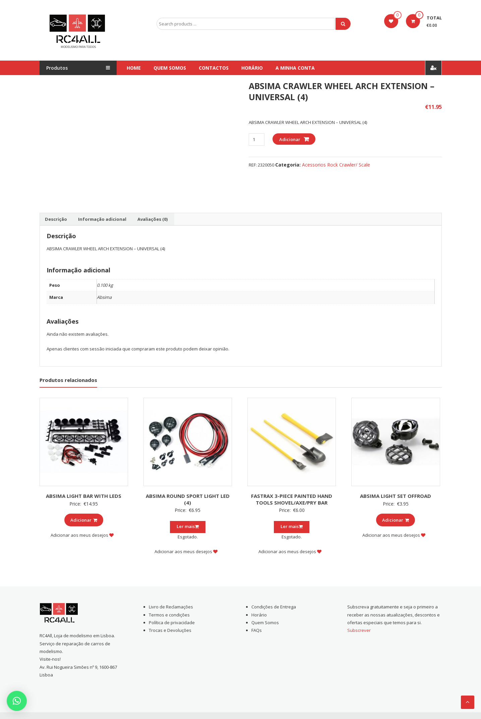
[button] (17, 701)
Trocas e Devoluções (170, 630)
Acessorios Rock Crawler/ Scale (336, 164)
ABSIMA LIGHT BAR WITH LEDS (83, 496)
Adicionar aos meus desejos (82, 535)
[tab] (56, 219)
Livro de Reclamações (171, 607)
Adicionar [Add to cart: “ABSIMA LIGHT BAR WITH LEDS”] (83, 520)
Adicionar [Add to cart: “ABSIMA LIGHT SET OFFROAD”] (395, 520)
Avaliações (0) (152, 219)
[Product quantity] (256, 139)
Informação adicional (102, 219)
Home (134, 68)
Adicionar (289, 139)
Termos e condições (169, 615)
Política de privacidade (172, 622)
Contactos (214, 68)
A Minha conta (295, 68)
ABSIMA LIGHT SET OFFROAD (395, 496)
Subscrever (359, 630)
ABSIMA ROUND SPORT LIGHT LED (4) (188, 499)
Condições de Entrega (273, 607)
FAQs (256, 630)
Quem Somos (170, 68)
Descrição (56, 219)
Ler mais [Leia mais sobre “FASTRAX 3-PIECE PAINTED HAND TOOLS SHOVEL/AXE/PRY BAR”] (292, 526)
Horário (252, 68)
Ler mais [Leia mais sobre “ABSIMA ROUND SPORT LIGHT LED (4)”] (188, 526)
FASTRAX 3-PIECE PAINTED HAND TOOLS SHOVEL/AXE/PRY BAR (291, 499)
